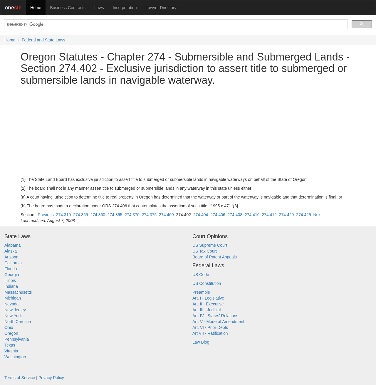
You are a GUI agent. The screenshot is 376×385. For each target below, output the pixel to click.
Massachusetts (18, 292)
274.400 (166, 214)
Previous (45, 214)
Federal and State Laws (43, 40)
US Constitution (206, 283)
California (13, 262)
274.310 (63, 214)
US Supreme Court (209, 245)
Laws (99, 7)
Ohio (8, 327)
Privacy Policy (51, 377)
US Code (200, 274)
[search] (175, 24)
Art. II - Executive (208, 304)
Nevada (11, 304)
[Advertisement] (188, 131)
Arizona (11, 257)
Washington (15, 356)
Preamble (201, 292)
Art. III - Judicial (206, 309)
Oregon (11, 333)
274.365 (115, 214)
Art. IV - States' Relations (215, 315)
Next (317, 214)
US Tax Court (204, 251)
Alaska (10, 251)
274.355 (80, 214)
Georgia (11, 274)
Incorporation (125, 7)
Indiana (11, 286)
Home (35, 7)
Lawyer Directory (160, 7)
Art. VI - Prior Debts (210, 327)
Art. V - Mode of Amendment (218, 321)
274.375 (149, 214)
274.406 (217, 214)
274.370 (132, 214)
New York (13, 315)
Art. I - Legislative (208, 298)
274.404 (200, 214)
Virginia (11, 351)
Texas (9, 345)
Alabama (12, 245)
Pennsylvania (16, 339)
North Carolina (17, 321)
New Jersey (15, 309)
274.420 (286, 214)
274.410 (252, 214)
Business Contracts (67, 7)
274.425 (303, 214)
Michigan (12, 298)
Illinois (10, 280)
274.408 (235, 214)
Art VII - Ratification (210, 333)
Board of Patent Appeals (214, 257)
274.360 (97, 214)
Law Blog (200, 342)
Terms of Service (19, 377)
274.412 (269, 214)
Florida (10, 268)
